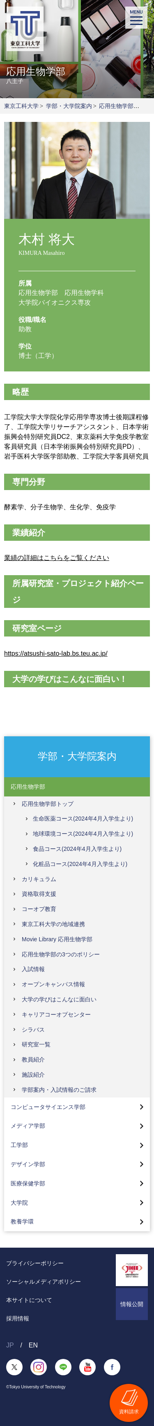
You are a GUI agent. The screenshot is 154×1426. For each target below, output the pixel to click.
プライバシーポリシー (35, 1263)
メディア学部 (28, 1125)
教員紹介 (33, 1059)
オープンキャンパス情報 (53, 984)
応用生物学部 (116, 106)
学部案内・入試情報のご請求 (59, 1089)
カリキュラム (39, 879)
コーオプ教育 (39, 909)
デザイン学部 (28, 1164)
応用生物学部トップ (48, 804)
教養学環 (22, 1221)
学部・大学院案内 (69, 106)
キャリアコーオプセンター (56, 1014)
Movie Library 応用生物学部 (57, 939)
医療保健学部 (28, 1183)
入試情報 (33, 969)
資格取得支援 (39, 894)
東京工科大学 (21, 106)
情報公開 (131, 1304)
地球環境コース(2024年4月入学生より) (83, 833)
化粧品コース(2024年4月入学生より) (80, 864)
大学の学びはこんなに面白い (59, 999)
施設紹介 (33, 1074)
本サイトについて (29, 1300)
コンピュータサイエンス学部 (48, 1107)
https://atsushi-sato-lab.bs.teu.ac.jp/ (56, 653)
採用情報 (17, 1318)
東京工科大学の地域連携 (53, 924)
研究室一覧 (36, 1044)
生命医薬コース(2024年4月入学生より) (83, 818)
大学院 (19, 1202)
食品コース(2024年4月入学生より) (77, 849)
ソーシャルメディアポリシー (43, 1281)
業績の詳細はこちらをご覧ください (56, 557)
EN (33, 1345)
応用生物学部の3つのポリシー (61, 954)
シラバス (33, 1029)
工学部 (19, 1145)
